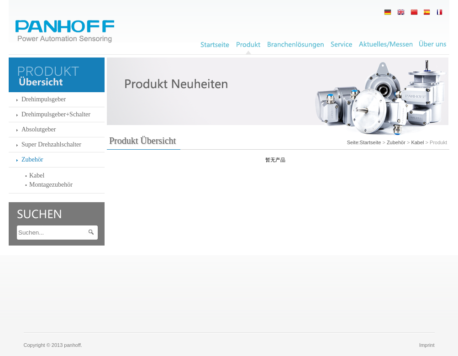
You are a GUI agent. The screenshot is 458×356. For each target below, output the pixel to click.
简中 (414, 12)
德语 (387, 12)
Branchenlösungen (295, 44)
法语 (427, 12)
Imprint (427, 345)
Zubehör (32, 159)
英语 (401, 12)
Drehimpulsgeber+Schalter (55, 114)
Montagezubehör (51, 184)
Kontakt (432, 44)
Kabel (36, 175)
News (385, 44)
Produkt (248, 44)
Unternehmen (215, 44)
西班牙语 (440, 12)
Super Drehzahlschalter (51, 144)
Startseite (370, 142)
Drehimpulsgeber (43, 99)
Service (341, 44)
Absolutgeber (38, 129)
